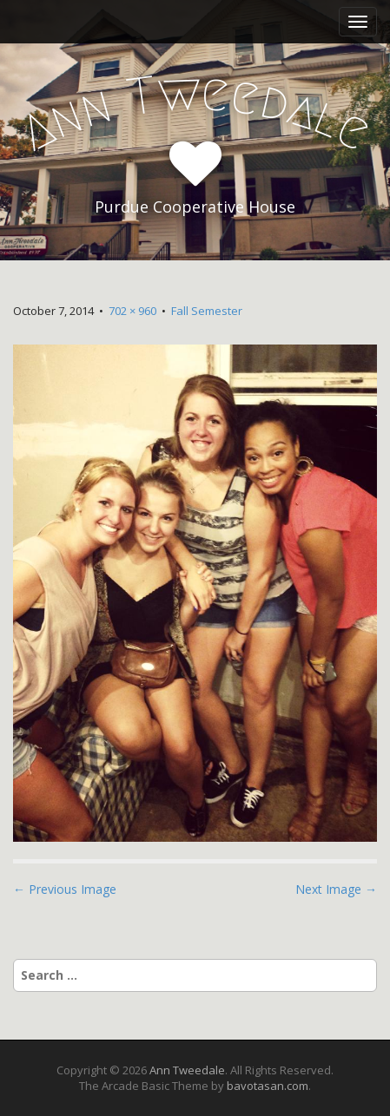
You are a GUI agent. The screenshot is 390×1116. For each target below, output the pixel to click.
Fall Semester (206, 310)
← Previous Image (64, 889)
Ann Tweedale (187, 1070)
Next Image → (336, 889)
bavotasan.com (267, 1085)
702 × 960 (132, 310)
